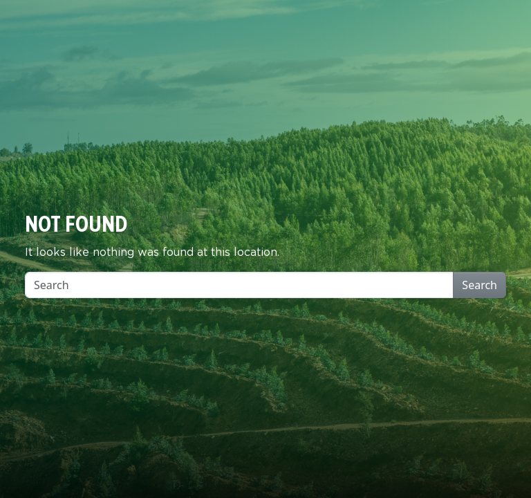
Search (479, 285)
